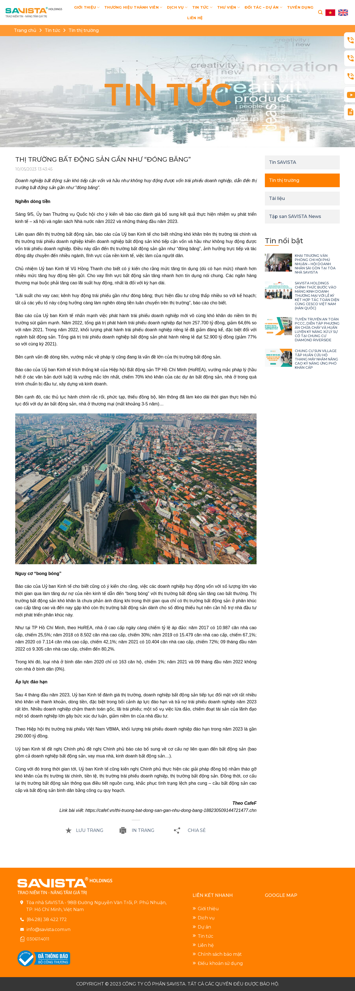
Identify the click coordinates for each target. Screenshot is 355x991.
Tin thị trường (84, 30)
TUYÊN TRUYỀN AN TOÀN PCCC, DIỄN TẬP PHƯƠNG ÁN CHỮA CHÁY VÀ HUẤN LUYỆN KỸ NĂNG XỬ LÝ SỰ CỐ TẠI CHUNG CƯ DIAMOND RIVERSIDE (317, 329)
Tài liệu (277, 198)
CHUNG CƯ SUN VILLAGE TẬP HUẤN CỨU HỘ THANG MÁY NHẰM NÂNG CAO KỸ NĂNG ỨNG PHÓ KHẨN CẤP (316, 359)
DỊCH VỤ (177, 7)
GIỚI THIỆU (87, 7)
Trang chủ (25, 30)
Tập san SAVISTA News (295, 216)
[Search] (320, 12)
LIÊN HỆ (195, 18)
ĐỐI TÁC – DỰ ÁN (263, 7)
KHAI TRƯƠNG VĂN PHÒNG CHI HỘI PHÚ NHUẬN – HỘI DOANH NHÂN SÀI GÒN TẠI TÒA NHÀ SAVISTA (315, 264)
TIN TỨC (202, 7)
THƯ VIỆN (228, 7)
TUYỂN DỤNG (300, 7)
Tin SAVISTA (282, 162)
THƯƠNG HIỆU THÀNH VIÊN (133, 7)
